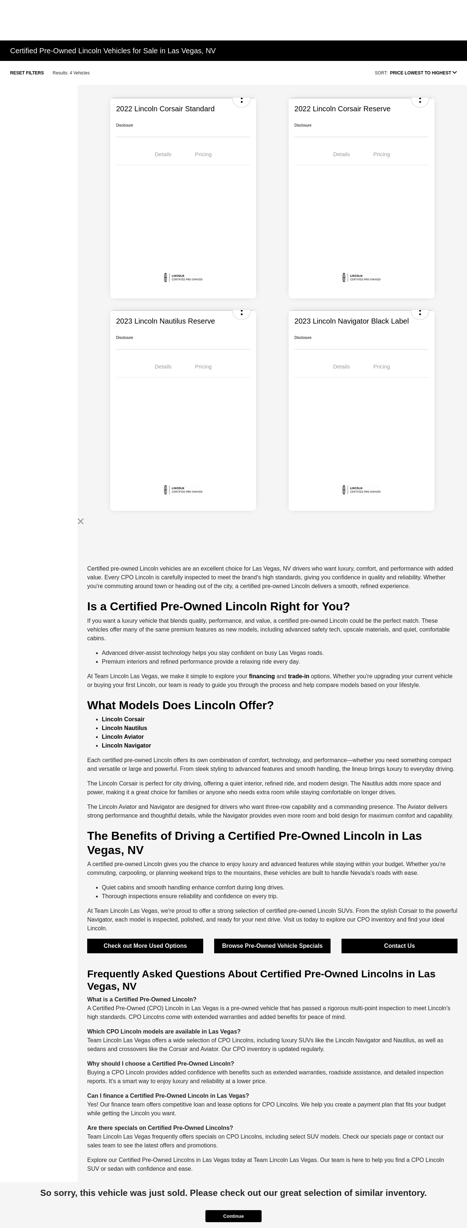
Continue (233, 1216)
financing (262, 676)
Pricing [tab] (203, 154)
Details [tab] (163, 154)
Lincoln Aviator (123, 737)
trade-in (298, 676)
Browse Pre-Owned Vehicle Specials (272, 946)
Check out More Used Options (145, 946)
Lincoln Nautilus (124, 728)
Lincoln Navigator (126, 745)
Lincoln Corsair (123, 719)
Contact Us (399, 946)
